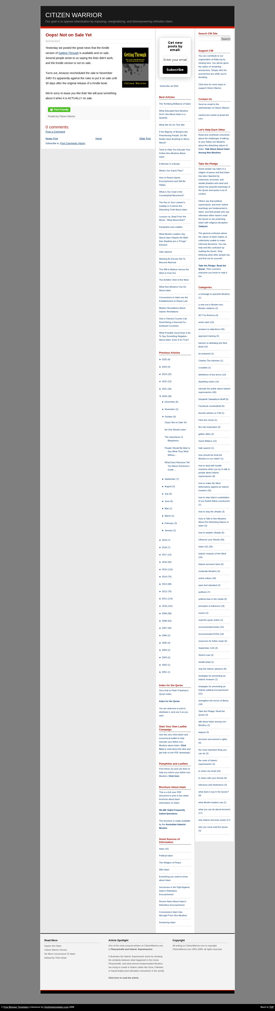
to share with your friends (211, 778)
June (167, 501)
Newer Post (52, 138)
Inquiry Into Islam (52, 946)
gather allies (204, 434)
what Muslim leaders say (211, 802)
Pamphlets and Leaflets (170, 227)
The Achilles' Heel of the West (174, 280)
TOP (271, 1007)
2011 (164, 598)
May (167, 508)
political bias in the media (211, 599)
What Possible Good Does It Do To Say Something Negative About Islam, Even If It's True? (175, 336)
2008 (164, 621)
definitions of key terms (210, 374)
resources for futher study (211, 641)
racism (202, 613)
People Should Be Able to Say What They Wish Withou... (177, 451)
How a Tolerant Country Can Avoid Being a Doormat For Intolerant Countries (173, 322)
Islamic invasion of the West (212, 553)
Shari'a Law (204, 655)
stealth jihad (204, 662)
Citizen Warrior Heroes (55, 950)
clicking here (204, 63)
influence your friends (209, 539)
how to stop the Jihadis (210, 511)
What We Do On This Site (172, 125)
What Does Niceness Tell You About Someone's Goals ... (177, 466)
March (168, 516)
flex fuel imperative (208, 427)
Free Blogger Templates (16, 1007)
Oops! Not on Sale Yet (69, 34)
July (167, 494)
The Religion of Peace (170, 862)
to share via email (207, 771)
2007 (164, 628)
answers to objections (209, 329)
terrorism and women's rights (212, 739)
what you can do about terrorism (214, 809)
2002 (164, 665)
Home (99, 138)
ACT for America (206, 315)
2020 (164, 396)
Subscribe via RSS (169, 86)
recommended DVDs (209, 634)
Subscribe (175, 70)
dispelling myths (206, 381)
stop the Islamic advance (211, 669)
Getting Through (69, 53)
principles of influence (209, 606)
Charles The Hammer (209, 360)
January (169, 530)
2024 (164, 367)
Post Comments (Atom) (72, 143)
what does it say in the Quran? (213, 792)
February (169, 523)
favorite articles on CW (210, 413)
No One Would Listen (175, 429)
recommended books (209, 627)
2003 (164, 657)
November (170, 409)
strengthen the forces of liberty (213, 700)
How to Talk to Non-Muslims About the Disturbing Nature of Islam (213, 522)
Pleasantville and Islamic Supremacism (131, 949)
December (170, 402)
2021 (164, 389)
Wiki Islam (164, 869)
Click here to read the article (123, 978)
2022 (164, 381)
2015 (164, 569)
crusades (203, 367)
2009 (164, 613)
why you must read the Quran (213, 827)
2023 (164, 374)
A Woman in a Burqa (169, 164)
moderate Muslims (207, 571)
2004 (164, 650)
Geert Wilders (205, 441)
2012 (164, 591)
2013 (164, 584)
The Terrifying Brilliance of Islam (175, 104)
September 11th (206, 648)
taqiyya (203, 226)
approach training (207, 336)
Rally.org (218, 59)
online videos (205, 578)
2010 (164, 606)
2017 (164, 554)
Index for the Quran (169, 701)
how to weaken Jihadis (210, 532)
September (170, 479)
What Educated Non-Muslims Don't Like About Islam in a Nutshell (173, 114)
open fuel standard (208, 585)
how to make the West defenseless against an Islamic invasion (213, 487)
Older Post (145, 138)
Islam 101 (164, 849)
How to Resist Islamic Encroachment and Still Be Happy (172, 181)
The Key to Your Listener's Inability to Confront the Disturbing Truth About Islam (173, 206)
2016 (164, 562)
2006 (164, 635)
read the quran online (209, 620)
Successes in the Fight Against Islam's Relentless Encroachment (174, 891)
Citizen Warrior (73, 15)
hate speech (204, 448)
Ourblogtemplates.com (56, 1007)
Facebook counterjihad (210, 406)
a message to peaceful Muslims (214, 294)
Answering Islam (167, 922)
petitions (202, 592)
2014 (164, 576)
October (169, 416)
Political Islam (166, 855)
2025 (164, 359)
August (168, 486)
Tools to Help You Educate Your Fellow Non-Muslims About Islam (174, 153)
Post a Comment (55, 131)
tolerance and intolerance (211, 785)
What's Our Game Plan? (171, 170)
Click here (173, 776)
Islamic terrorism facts (209, 564)
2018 (164, 547)
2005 (164, 643)
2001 (164, 672)
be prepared (204, 353)
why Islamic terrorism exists (212, 820)
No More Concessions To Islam (59, 954)
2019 (164, 540)
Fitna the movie (206, 420)
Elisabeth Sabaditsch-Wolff (212, 399)
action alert (204, 322)
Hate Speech (165, 252)
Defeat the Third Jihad (55, 958)
